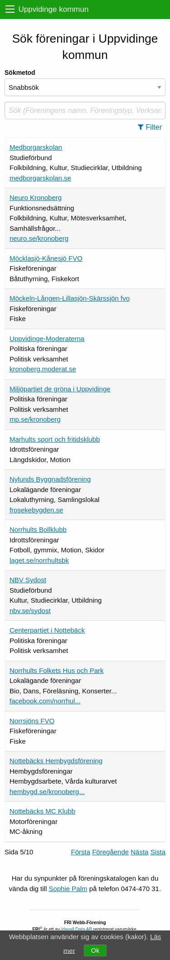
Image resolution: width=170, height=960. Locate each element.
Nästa (139, 852)
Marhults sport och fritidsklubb (55, 439)
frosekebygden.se (36, 510)
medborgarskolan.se (40, 178)
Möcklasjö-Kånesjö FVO (46, 258)
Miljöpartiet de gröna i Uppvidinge (60, 389)
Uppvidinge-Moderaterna (47, 338)
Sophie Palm (68, 888)
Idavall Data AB (76, 929)
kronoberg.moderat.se (43, 369)
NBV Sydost (28, 580)
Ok (95, 950)
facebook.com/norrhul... (45, 701)
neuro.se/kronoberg (39, 238)
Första (81, 852)
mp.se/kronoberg (35, 419)
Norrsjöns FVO (32, 721)
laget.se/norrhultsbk (39, 560)
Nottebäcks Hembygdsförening (56, 761)
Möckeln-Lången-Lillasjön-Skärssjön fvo (70, 298)
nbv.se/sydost (30, 610)
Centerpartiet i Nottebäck (47, 630)
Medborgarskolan (36, 147)
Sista (158, 852)
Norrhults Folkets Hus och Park (57, 670)
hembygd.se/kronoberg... (47, 791)
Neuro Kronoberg (36, 197)
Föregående (110, 852)
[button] (152, 127)
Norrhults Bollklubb (38, 529)
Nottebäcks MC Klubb (42, 811)
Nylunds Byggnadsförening (50, 479)
